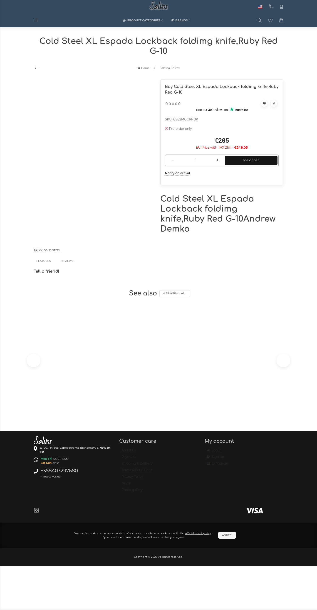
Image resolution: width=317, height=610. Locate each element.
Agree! (227, 535)
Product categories (143, 20)
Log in (214, 452)
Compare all (174, 293)
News (125, 485)
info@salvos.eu (51, 476)
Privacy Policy (132, 479)
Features (43, 260)
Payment (128, 459)
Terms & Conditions (136, 472)
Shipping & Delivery (137, 465)
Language (217, 465)
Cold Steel (51, 250)
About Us (128, 452)
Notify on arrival (177, 173)
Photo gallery (132, 492)
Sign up (215, 459)
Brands (181, 20)
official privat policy (198, 533)
